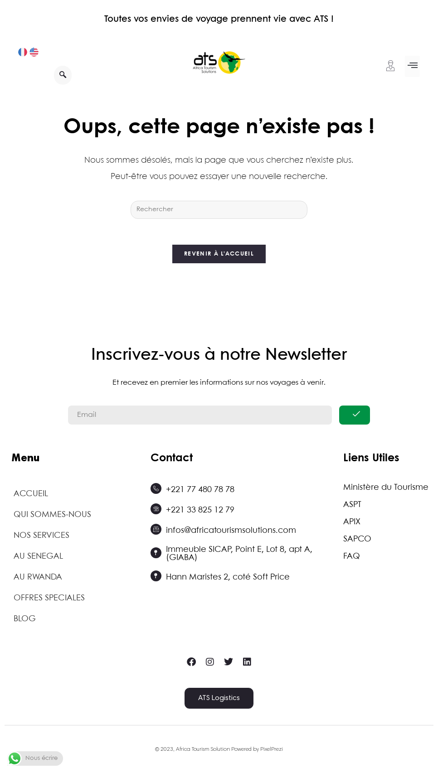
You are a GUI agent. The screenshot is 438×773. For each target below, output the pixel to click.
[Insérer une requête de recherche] (219, 210)
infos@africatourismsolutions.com (231, 532)
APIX (351, 524)
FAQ (351, 558)
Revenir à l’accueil (219, 256)
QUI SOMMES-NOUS (52, 516)
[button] (412, 66)
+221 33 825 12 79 (200, 511)
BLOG (25, 621)
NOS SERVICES (41, 537)
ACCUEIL (31, 496)
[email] (200, 416)
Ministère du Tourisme (385, 489)
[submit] (354, 416)
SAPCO (357, 541)
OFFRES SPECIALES (49, 600)
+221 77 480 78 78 (200, 491)
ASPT (352, 506)
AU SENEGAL (38, 558)
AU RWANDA (38, 579)
